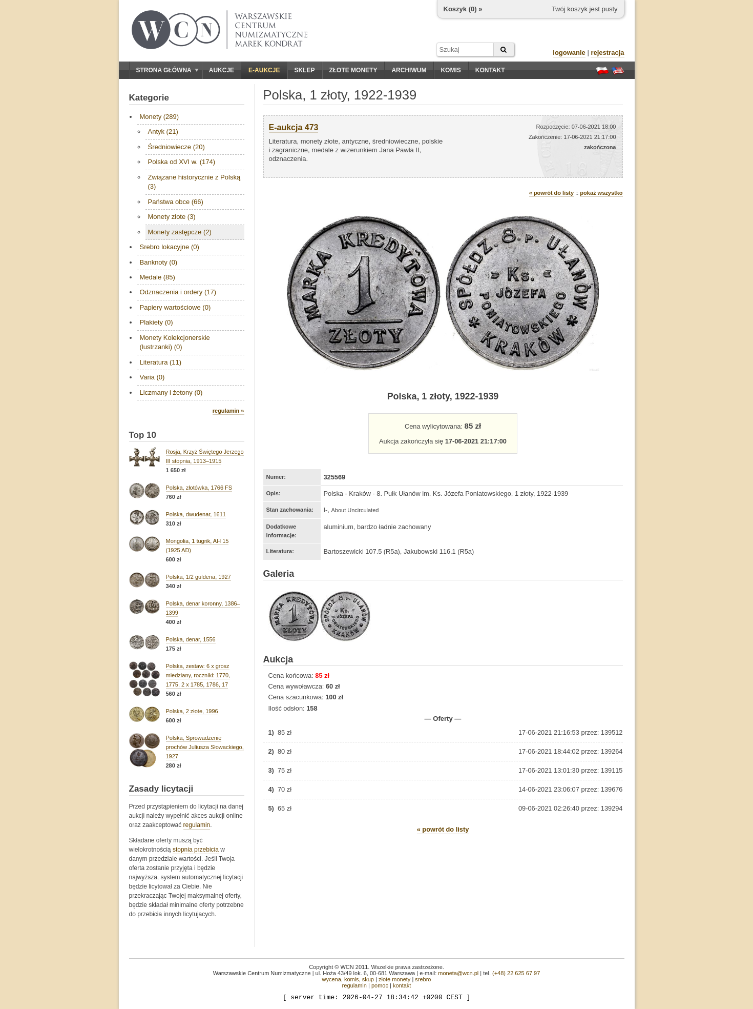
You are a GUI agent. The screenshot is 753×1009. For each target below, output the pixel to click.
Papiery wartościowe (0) (175, 307)
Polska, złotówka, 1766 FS (199, 488)
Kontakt (490, 70)
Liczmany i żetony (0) (171, 392)
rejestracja (607, 52)
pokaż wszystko (601, 193)
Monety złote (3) (172, 216)
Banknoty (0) (159, 262)
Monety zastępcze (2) (180, 232)
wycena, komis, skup (347, 979)
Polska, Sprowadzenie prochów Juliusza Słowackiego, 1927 (205, 747)
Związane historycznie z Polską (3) (194, 181)
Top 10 (143, 435)
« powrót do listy (551, 193)
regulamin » (228, 411)
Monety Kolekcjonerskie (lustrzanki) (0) (175, 342)
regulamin (197, 825)
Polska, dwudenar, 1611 (196, 514)
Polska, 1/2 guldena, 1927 (198, 577)
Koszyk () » (463, 9)
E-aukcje (264, 70)
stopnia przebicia (196, 849)
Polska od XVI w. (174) (182, 162)
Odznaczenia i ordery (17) (178, 292)
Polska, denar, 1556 (191, 639)
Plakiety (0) (156, 322)
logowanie (569, 52)
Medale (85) (157, 277)
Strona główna (167, 70)
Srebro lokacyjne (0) (169, 247)
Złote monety (353, 70)
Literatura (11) (161, 362)
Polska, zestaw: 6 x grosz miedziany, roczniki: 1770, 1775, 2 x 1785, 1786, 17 (198, 675)
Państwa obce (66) (175, 202)
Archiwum (408, 70)
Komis (451, 70)
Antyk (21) (163, 131)
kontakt (402, 985)
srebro (423, 979)
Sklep (304, 70)
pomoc (379, 985)
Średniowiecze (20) (176, 147)
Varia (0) (152, 377)
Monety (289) (159, 116)
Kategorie (149, 98)
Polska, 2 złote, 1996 (192, 711)
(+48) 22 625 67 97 (516, 973)
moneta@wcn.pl (458, 973)
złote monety (394, 979)
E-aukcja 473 (294, 127)
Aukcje (221, 70)
